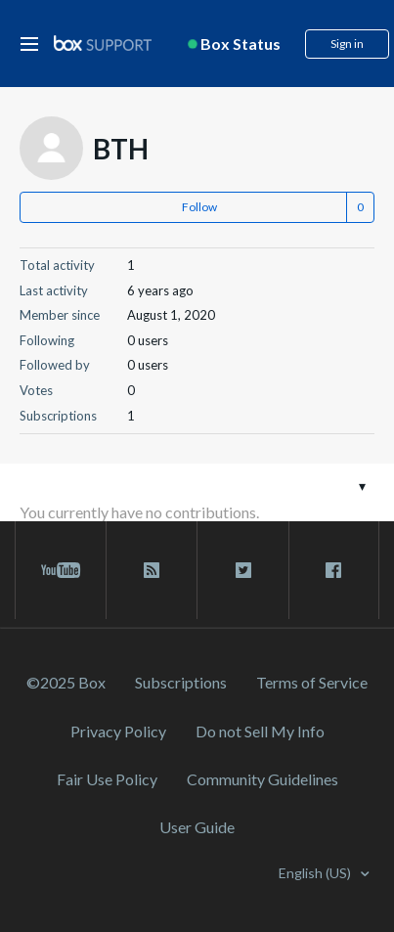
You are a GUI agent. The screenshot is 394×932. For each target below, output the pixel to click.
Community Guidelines (262, 779)
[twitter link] (242, 570)
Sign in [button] (347, 43)
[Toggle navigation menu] (362, 485)
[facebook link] (333, 570)
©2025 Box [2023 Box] (66, 682)
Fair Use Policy (107, 779)
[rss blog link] (152, 570)
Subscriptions (181, 682)
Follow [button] (199, 207)
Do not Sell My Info (260, 731)
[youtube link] (61, 570)
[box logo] (103, 42)
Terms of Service (312, 682)
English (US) (316, 873)
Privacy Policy (118, 731)
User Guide (197, 827)
